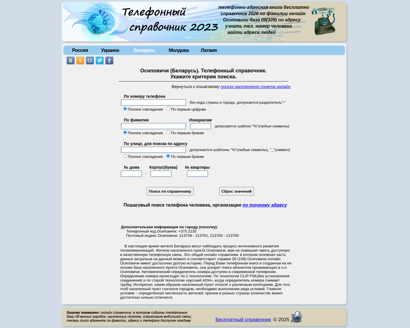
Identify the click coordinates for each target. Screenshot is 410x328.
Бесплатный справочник (243, 319)
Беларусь (144, 50)
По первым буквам (187, 133)
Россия (80, 50)
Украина (110, 50)
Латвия (209, 50)
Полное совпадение (145, 109)
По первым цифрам (188, 109)
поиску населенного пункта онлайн (255, 86)
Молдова (178, 50)
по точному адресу (265, 205)
